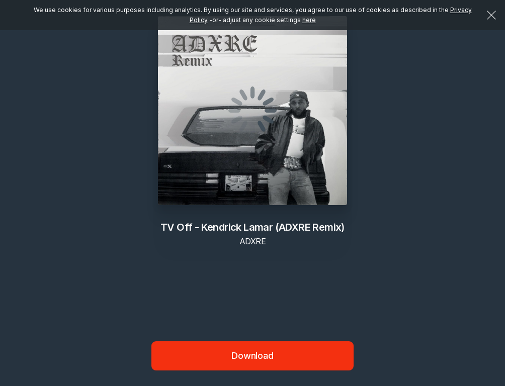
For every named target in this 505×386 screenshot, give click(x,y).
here (309, 20)
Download (252, 355)
